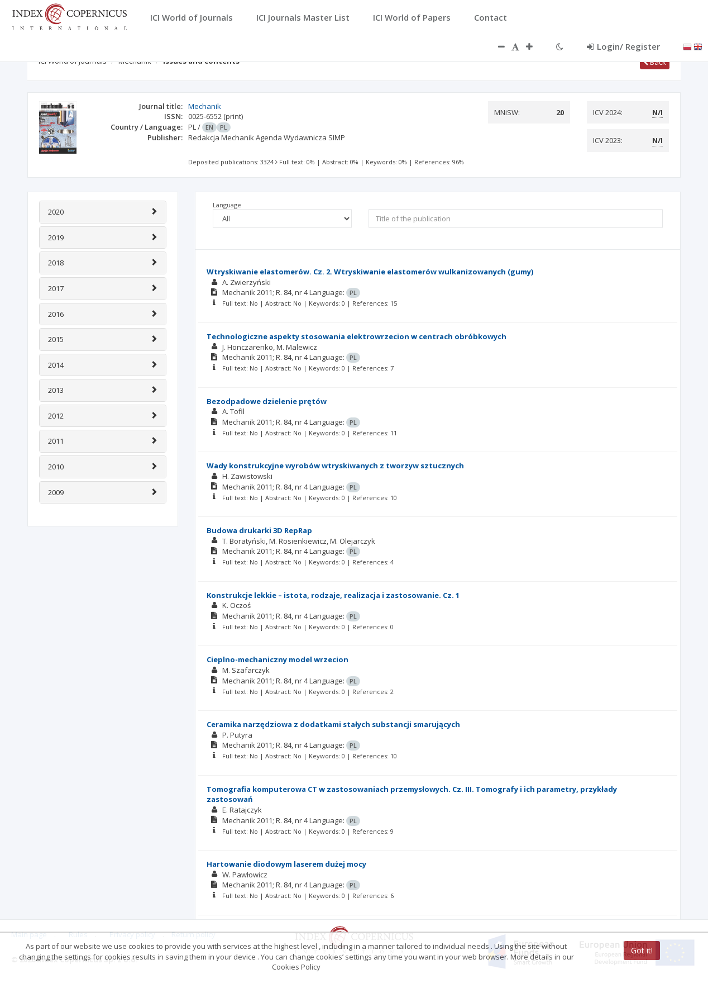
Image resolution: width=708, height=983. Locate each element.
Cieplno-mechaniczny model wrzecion (277, 659)
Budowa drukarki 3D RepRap (259, 530)
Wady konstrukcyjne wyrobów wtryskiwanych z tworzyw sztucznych (335, 465)
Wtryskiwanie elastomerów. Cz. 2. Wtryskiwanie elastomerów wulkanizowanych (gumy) (370, 272)
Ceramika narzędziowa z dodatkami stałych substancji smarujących (333, 724)
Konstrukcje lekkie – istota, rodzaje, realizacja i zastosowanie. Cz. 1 (333, 595)
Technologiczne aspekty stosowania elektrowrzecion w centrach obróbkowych (356, 336)
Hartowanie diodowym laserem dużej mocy (286, 864)
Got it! (642, 950)
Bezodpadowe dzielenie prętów (267, 401)
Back (654, 62)
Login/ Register (623, 46)
